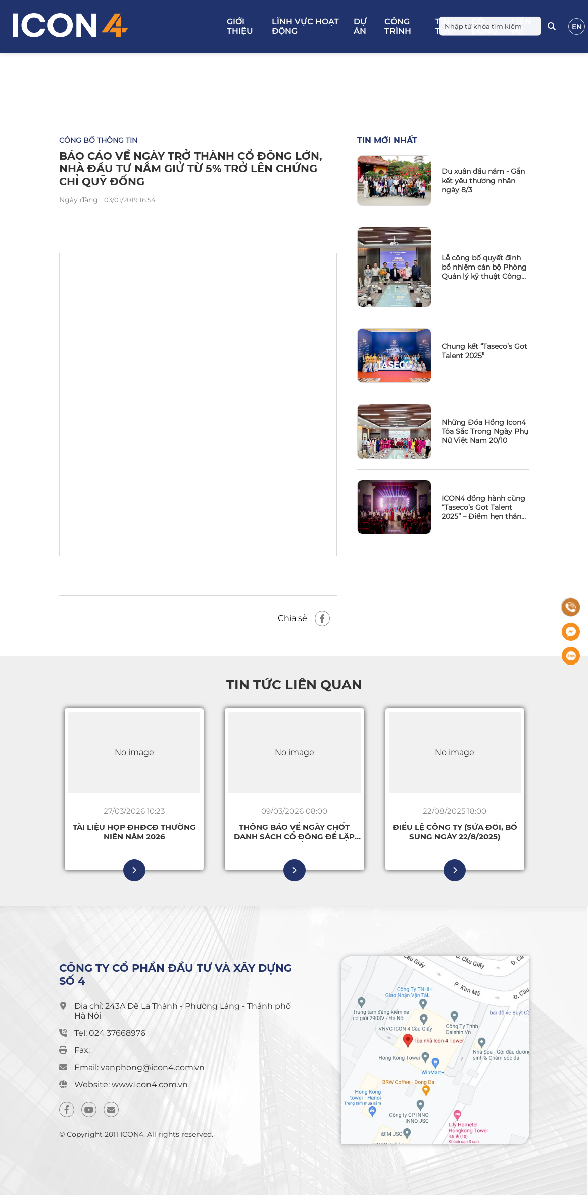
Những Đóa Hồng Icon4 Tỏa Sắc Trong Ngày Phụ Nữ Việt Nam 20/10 (485, 431)
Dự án (360, 26)
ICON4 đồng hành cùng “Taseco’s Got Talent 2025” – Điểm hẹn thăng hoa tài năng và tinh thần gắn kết (484, 507)
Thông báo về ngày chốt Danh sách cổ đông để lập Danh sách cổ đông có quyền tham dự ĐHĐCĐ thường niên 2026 (294, 832)
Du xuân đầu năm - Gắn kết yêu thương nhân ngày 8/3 (483, 180)
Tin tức (444, 26)
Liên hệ (521, 26)
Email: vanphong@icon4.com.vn (139, 1067)
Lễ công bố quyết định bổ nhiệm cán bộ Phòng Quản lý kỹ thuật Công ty (484, 267)
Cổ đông (484, 26)
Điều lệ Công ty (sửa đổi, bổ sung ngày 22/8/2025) (455, 832)
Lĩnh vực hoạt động (305, 26)
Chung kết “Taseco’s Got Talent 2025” (484, 351)
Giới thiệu (240, 26)
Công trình (397, 26)
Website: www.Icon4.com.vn (131, 1084)
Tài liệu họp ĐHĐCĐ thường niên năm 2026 (134, 832)
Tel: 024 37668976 (109, 1033)
